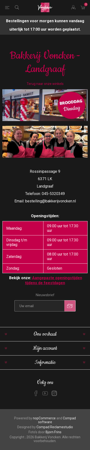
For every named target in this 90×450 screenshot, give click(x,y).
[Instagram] (54, 393)
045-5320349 (53, 193)
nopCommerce (44, 418)
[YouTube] (45, 393)
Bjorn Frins (53, 432)
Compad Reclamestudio (54, 427)
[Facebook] (36, 393)
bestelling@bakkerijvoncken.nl (50, 201)
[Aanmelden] (39, 305)
